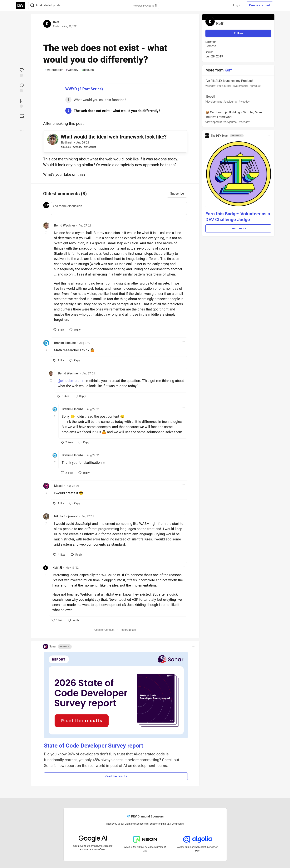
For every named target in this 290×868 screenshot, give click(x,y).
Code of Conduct (104, 629)
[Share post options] (22, 130)
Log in (237, 5)
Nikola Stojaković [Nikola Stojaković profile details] (66, 516)
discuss (87, 70)
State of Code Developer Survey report (93, 745)
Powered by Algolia (145, 5)
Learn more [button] (238, 228)
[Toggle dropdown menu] (183, 224)
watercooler (54, 70)
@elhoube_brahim (72, 381)
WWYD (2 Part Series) (84, 89)
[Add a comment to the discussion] (119, 208)
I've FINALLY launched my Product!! (238, 83)
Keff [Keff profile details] (55, 567)
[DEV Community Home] (20, 5)
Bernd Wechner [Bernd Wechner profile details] (64, 225)
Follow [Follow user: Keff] (238, 33)
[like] (58, 330)
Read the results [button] (116, 776)
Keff (56, 22)
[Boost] (22, 116)
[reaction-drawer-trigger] (22, 72)
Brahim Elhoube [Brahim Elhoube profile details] (65, 343)
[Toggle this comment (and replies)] (46, 232)
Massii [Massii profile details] (58, 486)
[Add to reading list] (22, 103)
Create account (259, 5)
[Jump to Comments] (22, 87)
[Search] (32, 5)
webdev (72, 70)
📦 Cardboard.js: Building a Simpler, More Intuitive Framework (238, 117)
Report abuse (128, 629)
